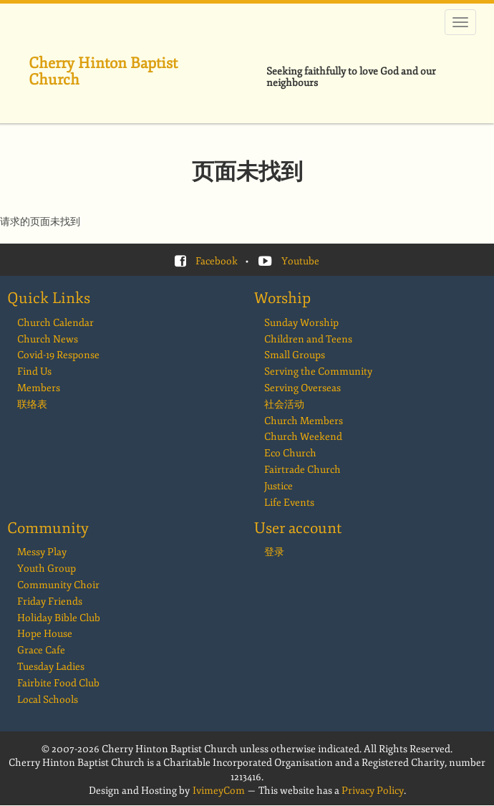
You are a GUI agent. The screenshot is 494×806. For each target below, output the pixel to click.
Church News (47, 339)
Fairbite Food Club (58, 683)
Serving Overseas (302, 388)
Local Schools (47, 700)
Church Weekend (303, 437)
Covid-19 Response (58, 355)
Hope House (44, 634)
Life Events (289, 502)
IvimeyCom (219, 791)
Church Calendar (55, 323)
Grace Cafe (41, 650)
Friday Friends (49, 601)
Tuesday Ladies (50, 667)
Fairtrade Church (302, 470)
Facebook (216, 261)
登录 (274, 552)
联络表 (32, 404)
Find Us (34, 371)
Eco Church (290, 453)
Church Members (303, 421)
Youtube (300, 261)
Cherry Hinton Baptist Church (103, 71)
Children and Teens (308, 339)
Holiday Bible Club (58, 618)
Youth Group (46, 568)
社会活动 (284, 404)
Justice (278, 486)
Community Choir (58, 585)
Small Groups (294, 355)
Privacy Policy (373, 791)
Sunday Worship (301, 323)
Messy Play (42, 552)
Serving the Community (318, 371)
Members (38, 388)
